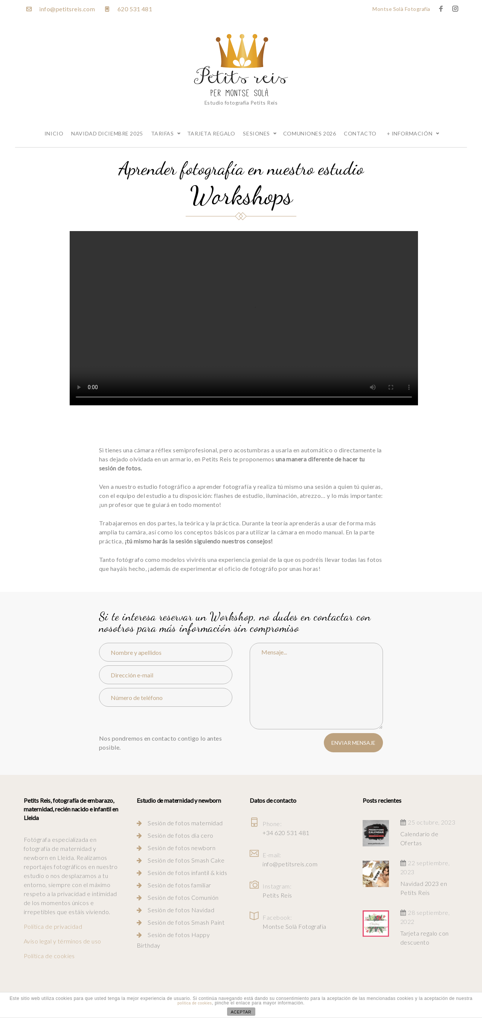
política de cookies (194, 1003)
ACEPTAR (241, 1012)
